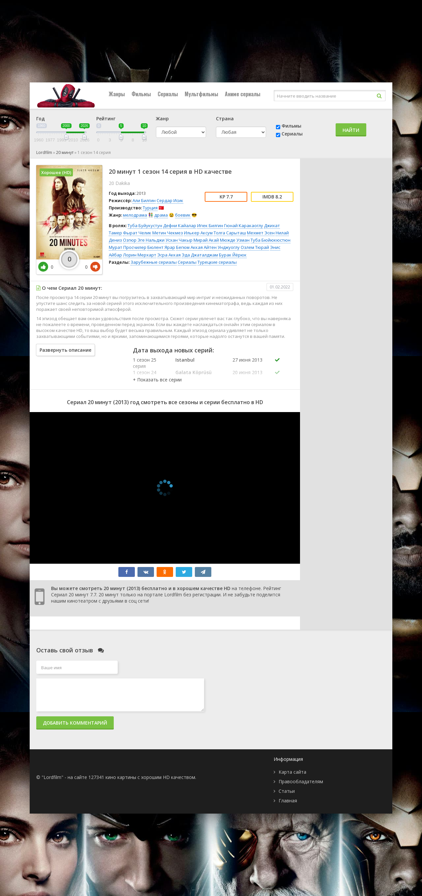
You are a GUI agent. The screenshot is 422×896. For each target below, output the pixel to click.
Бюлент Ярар (161, 247)
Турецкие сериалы (217, 262)
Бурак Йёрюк (233, 255)
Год (40, 118)
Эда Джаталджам (200, 255)
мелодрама (135, 215)
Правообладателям (301, 781)
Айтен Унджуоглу (222, 247)
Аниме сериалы (242, 94)
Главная (288, 800)
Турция (150, 208)
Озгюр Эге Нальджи (144, 240)
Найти (351, 130)
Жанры (117, 94)
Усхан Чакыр (179, 240)
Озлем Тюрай (255, 247)
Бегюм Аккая (189, 247)
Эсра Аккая (169, 255)
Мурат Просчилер (127, 247)
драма (161, 215)
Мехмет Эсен (261, 233)
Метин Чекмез (167, 233)
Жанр (162, 118)
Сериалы (168, 94)
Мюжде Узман (235, 240)
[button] (157, 379)
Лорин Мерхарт (139, 255)
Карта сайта (292, 772)
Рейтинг (105, 118)
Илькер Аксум (198, 233)
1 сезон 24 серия (144, 375)
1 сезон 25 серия (144, 363)
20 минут (65, 152)
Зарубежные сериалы (154, 262)
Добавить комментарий (75, 723)
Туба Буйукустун (145, 225)
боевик (183, 215)
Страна (225, 118)
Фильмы (141, 94)
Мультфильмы (201, 94)
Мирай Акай (206, 240)
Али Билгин (144, 200)
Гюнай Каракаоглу (243, 225)
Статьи (287, 791)
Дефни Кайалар (179, 225)
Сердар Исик (170, 200)
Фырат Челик (137, 233)
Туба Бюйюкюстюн (270, 240)
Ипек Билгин (210, 225)
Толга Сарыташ (230, 233)
